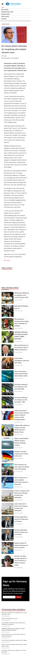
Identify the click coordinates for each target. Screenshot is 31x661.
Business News (5, 14)
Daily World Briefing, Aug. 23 (9, 618)
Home (2, 7)
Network (3, 19)
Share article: (7, 268)
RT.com (6, 260)
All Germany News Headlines (13, 609)
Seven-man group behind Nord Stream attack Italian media (21, 374)
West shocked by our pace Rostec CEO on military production (21, 348)
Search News (5, 16)
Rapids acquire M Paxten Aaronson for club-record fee (21, 545)
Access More (5, 289)
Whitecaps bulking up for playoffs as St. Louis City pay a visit (21, 295)
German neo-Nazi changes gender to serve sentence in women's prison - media (20, 560)
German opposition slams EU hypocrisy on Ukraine (21, 532)
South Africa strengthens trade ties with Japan (21, 361)
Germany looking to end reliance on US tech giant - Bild (21, 400)
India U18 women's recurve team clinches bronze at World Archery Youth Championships (21, 415)
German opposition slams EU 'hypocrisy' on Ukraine (21, 519)
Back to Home (5, 24)
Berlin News (4, 9)
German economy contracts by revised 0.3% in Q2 (21, 454)
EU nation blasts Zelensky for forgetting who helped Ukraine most (14, 49)
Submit (18, 597)
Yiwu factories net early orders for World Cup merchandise (21, 467)
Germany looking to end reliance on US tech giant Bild (21, 387)
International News (7, 12)
